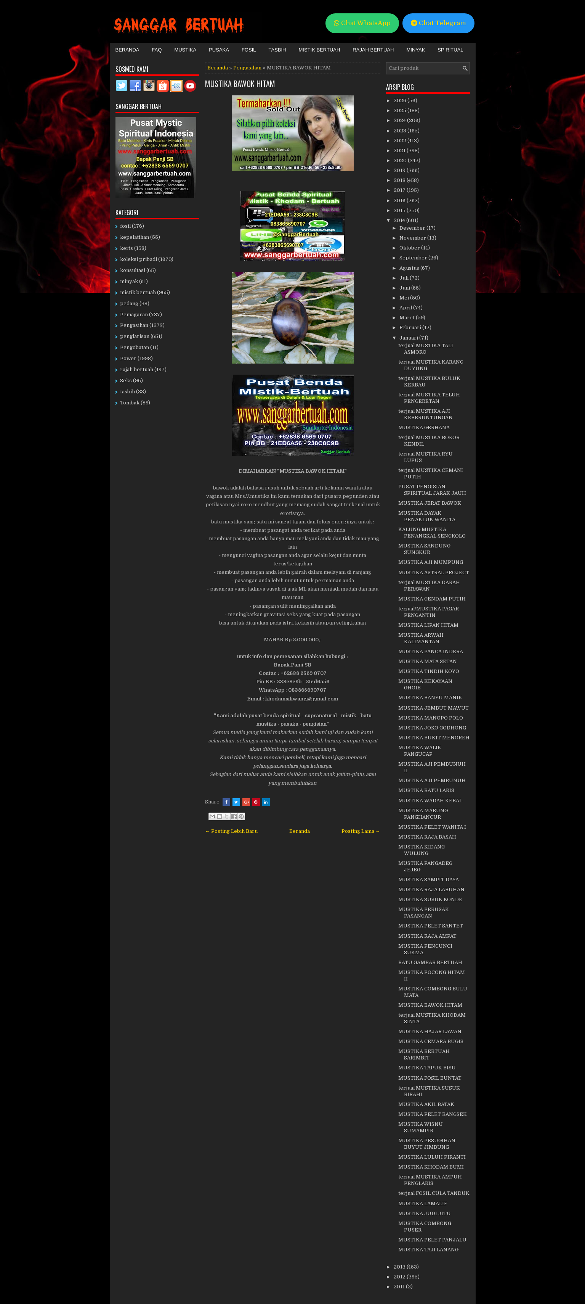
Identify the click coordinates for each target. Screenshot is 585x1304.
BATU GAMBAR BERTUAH (430, 962)
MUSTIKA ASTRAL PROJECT (433, 572)
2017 (400, 190)
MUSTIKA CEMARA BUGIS (430, 1041)
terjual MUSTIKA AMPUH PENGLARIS (430, 1180)
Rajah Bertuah (373, 50)
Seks (126, 380)
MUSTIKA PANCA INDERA (430, 651)
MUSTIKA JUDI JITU (424, 1213)
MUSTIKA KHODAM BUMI (431, 1167)
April (406, 308)
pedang (129, 303)
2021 (400, 150)
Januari (409, 338)
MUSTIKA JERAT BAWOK (429, 503)
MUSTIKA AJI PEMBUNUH (432, 780)
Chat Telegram (438, 23)
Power (128, 358)
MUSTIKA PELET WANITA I (432, 827)
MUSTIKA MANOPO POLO (430, 718)
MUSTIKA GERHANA (424, 427)
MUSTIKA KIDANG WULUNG (421, 850)
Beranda (127, 50)
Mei (404, 298)
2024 (400, 120)
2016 (400, 200)
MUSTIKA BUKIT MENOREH (434, 738)
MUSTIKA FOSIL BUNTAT (430, 1078)
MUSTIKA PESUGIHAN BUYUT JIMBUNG (426, 1144)
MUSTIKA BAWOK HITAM (240, 83)
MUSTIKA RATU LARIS (426, 790)
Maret (407, 317)
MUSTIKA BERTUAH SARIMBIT (424, 1054)
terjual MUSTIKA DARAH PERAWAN (429, 586)
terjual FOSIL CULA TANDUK (434, 1193)
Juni (405, 288)
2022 (400, 140)
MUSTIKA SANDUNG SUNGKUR (424, 549)
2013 (400, 1267)
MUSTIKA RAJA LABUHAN (431, 889)
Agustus (409, 268)
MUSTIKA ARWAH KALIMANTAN (421, 638)
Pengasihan (247, 68)
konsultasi (132, 270)
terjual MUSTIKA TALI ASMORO (425, 349)
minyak (129, 281)
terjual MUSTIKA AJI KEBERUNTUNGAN (425, 414)
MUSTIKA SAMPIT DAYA (428, 879)
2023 (400, 131)
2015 (400, 210)
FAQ (157, 50)
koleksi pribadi (138, 259)
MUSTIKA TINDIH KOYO (428, 671)
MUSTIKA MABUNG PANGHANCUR (423, 814)
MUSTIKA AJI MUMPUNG (430, 562)
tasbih (127, 391)
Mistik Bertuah (319, 50)
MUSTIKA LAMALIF (422, 1203)
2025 (400, 110)
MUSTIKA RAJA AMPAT (427, 936)
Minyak (415, 50)
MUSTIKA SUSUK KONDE (430, 899)
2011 (400, 1287)
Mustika (185, 50)
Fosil (249, 50)
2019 (400, 170)
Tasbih (277, 50)
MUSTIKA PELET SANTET (430, 926)
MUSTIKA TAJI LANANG (428, 1249)
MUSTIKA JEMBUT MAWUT (433, 708)
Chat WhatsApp (362, 23)
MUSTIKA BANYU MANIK (430, 697)
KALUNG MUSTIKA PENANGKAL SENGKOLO (432, 532)
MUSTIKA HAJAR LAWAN (430, 1031)
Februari (410, 327)
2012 (400, 1277)
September (413, 258)
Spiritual (450, 50)
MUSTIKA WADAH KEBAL (430, 800)
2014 (400, 220)
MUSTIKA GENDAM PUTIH (432, 599)
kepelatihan (134, 237)
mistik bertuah (138, 292)
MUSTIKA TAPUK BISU (427, 1068)
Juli (404, 278)
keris (126, 248)
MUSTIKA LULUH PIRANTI (432, 1157)
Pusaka (219, 50)
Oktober (410, 248)
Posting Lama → (360, 831)
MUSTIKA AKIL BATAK (426, 1104)
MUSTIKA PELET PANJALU (432, 1240)
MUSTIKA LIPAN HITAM (428, 625)
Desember (412, 228)
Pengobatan (134, 347)
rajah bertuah (136, 369)
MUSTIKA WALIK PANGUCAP (419, 751)
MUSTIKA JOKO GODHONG (432, 728)
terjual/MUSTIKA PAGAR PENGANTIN (428, 612)
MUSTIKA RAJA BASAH (427, 837)
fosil (125, 226)
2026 (400, 100)
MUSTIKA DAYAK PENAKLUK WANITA (426, 516)
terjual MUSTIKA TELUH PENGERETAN (429, 398)
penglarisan (134, 336)
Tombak (129, 403)
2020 (401, 160)
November (413, 238)
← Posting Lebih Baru (231, 831)
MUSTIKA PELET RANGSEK (432, 1114)
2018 (400, 180)
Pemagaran (134, 314)
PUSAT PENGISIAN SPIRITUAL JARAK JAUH (432, 490)
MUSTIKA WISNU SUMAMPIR (420, 1127)
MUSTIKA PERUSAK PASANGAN (423, 912)
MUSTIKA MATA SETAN (427, 661)
